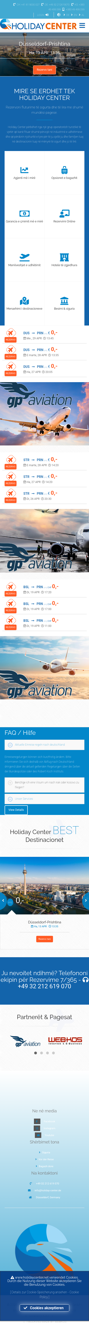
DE (65, 15)
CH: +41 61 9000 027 (26, 4)
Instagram (49, 1128)
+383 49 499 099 (72, 9)
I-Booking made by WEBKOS (46, 1321)
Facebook (49, 1121)
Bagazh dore (44, 1166)
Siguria (44, 1152)
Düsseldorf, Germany (48, 1197)
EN (73, 15)
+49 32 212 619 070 (44, 986)
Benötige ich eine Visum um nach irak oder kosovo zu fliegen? (47, 785)
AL (81, 15)
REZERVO (10, 339)
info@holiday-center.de (48, 1190)
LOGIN (43, 15)
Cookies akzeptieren (44, 1308)
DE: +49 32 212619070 (55, 4)
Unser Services (24, 798)
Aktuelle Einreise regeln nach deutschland (40, 744)
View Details (16, 809)
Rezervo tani (44, 69)
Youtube (49, 1135)
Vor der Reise (44, 1159)
